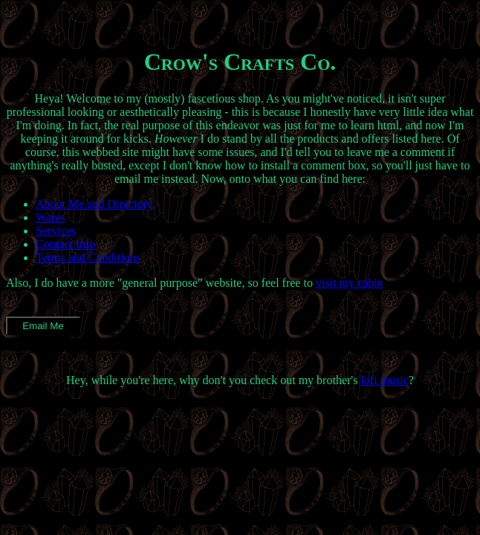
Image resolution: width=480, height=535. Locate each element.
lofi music (384, 380)
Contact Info (65, 244)
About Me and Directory (94, 204)
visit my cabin (349, 282)
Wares (50, 217)
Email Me (43, 325)
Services (56, 230)
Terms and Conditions (88, 257)
